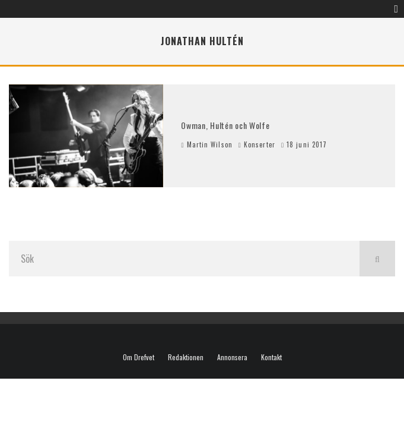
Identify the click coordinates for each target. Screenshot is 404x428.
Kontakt (271, 357)
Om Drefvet (138, 357)
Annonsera (232, 357)
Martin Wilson (206, 144)
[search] (377, 258)
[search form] (184, 258)
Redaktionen (185, 357)
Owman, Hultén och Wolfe (225, 125)
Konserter (259, 144)
